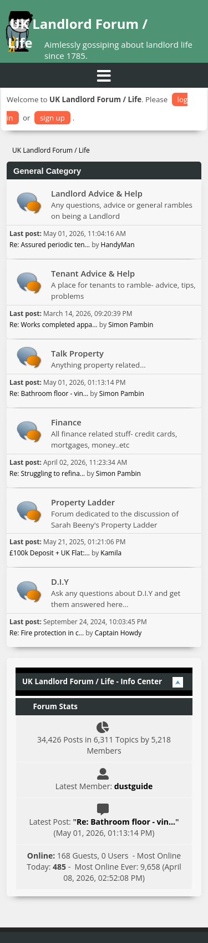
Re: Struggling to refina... (47, 473)
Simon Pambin (130, 324)
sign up (52, 118)
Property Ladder (83, 502)
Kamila (110, 553)
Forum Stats (50, 706)
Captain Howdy (118, 633)
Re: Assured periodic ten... (49, 244)
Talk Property (77, 353)
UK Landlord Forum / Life (78, 33)
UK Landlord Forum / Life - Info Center (92, 681)
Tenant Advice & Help (93, 273)
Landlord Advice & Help (97, 193)
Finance (66, 422)
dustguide (133, 786)
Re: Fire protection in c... (46, 633)
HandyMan (118, 244)
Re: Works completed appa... (53, 324)
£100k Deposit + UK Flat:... (49, 553)
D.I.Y (60, 581)
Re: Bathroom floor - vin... (48, 393)
